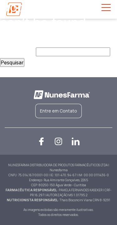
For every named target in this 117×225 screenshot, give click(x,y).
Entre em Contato (58, 111)
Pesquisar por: (17, 52)
